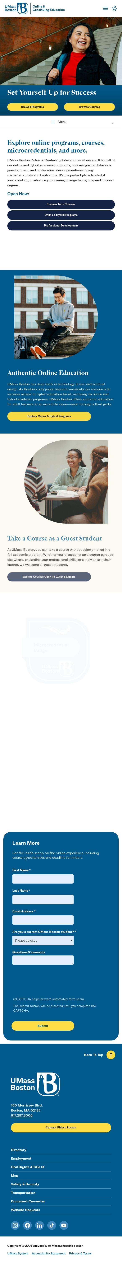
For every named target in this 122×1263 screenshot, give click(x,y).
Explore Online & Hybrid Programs (49, 420)
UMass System (17, 1253)
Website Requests (25, 1209)
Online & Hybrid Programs (61, 215)
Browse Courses (89, 107)
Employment (21, 1158)
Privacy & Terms (80, 1253)
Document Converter (28, 1201)
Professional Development (61, 226)
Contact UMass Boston (61, 1127)
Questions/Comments (28, 952)
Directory (18, 1149)
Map (14, 1175)
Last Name (20, 890)
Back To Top (93, 1054)
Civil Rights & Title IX (27, 1167)
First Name (20, 870)
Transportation (23, 1192)
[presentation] (44, 981)
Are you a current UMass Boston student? (43, 932)
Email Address (22, 911)
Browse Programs (32, 107)
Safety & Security (25, 1184)
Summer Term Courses (61, 204)
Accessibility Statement (49, 1253)
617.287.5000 (22, 1115)
